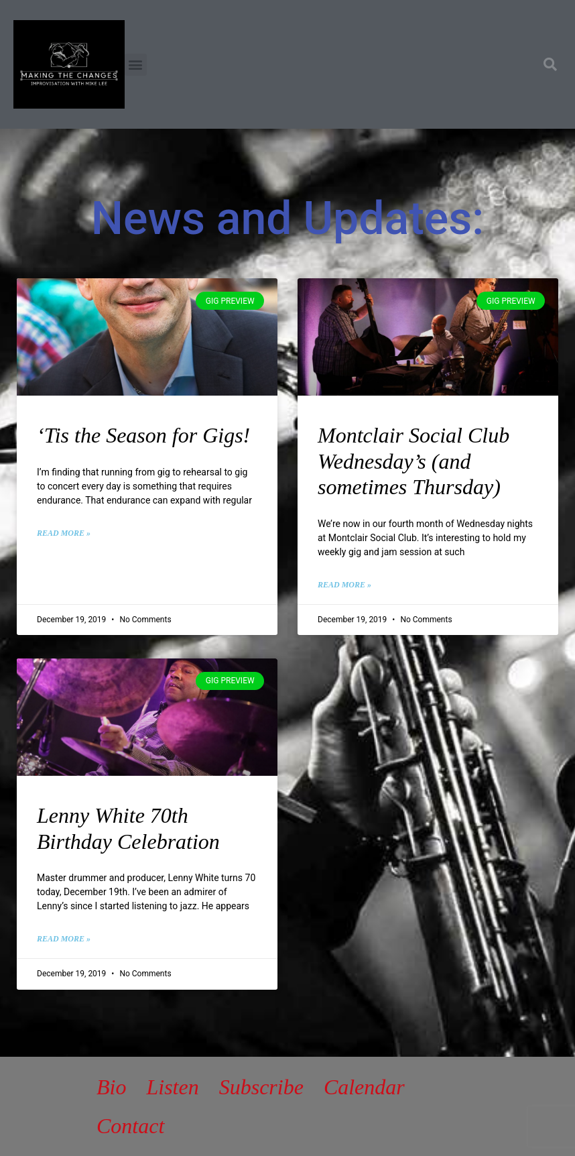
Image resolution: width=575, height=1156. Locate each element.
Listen (172, 1087)
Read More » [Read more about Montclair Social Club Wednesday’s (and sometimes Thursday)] (344, 584)
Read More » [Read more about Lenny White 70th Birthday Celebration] (63, 938)
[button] (136, 65)
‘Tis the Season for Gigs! (143, 435)
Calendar (364, 1087)
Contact (130, 1126)
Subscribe (261, 1087)
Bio (111, 1087)
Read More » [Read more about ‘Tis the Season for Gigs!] (63, 533)
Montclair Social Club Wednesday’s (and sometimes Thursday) (413, 461)
